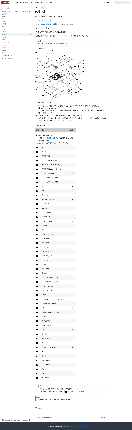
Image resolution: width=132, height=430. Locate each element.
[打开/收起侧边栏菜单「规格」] (31, 26)
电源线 (4, 37)
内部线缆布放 (5, 45)
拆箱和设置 (5, 39)
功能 (3, 19)
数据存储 (26, 2)
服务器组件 (5, 31)
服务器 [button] (18, 2)
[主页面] (36, 7)
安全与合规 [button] (47, 2)
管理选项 (4, 29)
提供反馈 (38, 408)
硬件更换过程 (5, 42)
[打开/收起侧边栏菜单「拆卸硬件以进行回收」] (31, 55)
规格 (3, 26)
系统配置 (4, 47)
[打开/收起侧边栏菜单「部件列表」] (31, 34)
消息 (3, 53)
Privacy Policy (72, 426)
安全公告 (4, 24)
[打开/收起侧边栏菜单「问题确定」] (31, 50)
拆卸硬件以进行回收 (7, 55)
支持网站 (4, 16)
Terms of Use (81, 426)
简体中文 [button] (105, 2)
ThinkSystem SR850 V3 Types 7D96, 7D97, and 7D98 (16, 11)
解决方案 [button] (38, 2)
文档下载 (4, 14)
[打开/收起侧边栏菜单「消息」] (31, 53)
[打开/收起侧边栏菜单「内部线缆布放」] (31, 45)
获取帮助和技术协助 (7, 58)
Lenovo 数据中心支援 (48, 24)
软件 (32, 2)
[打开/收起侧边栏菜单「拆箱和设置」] (31, 39)
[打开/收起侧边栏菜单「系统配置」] (31, 47)
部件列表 (4, 34)
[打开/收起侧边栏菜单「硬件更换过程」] (31, 42)
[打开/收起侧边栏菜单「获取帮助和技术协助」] (31, 58)
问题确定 (4, 50)
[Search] (122, 2)
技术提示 (4, 21)
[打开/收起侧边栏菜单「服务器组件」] (31, 31)
